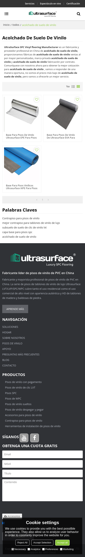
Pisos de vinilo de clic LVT (20, 387)
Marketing (67, 549)
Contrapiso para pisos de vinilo (20, 218)
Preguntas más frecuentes (20, 354)
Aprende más (15, 309)
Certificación (73, 3)
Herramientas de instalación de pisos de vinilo (32, 426)
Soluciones (10, 327)
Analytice (34, 549)
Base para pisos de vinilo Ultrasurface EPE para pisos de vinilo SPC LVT (21, 138)
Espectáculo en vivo (50, 3)
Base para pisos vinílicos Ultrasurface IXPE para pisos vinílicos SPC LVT (21, 188)
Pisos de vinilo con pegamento (23, 382)
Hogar (6, 332)
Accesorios (12, 516)
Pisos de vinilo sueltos (18, 404)
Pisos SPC (10, 393)
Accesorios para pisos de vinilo (23, 415)
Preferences (50, 549)
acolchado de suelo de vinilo (19, 236)
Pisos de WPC (13, 398)
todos (15, 24)
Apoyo (6, 349)
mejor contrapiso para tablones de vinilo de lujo (31, 223)
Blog (5, 360)
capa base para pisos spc (17, 232)
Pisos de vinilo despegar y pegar (24, 409)
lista (73, 86)
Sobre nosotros (13, 338)
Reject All (22, 542)
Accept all (62, 542)
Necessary (18, 549)
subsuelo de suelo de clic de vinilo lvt (24, 227)
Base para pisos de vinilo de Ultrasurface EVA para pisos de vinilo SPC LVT (61, 138)
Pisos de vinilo (12, 343)
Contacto (9, 365)
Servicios (29, 3)
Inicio (6, 24)
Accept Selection (42, 542)
